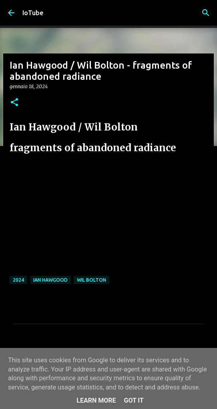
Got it (133, 400)
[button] (14, 102)
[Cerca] (206, 12)
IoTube (32, 12)
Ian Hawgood (50, 280)
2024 (18, 280)
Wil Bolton (91, 280)
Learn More (96, 400)
